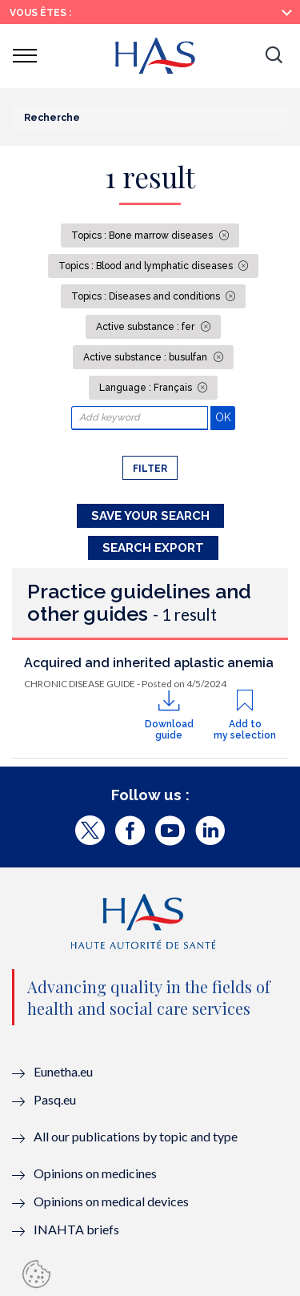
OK (225, 417)
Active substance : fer (146, 326)
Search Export (153, 548)
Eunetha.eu (63, 1071)
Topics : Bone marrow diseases (143, 235)
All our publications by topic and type (136, 1136)
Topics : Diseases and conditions (146, 296)
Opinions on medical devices (111, 1201)
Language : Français (146, 387)
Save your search (150, 516)
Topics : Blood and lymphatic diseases (146, 266)
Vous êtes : (40, 12)
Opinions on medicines (95, 1173)
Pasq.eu (55, 1099)
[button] (273, 56)
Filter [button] (150, 468)
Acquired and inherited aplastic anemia (149, 662)
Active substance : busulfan (146, 357)
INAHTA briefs (76, 1229)
